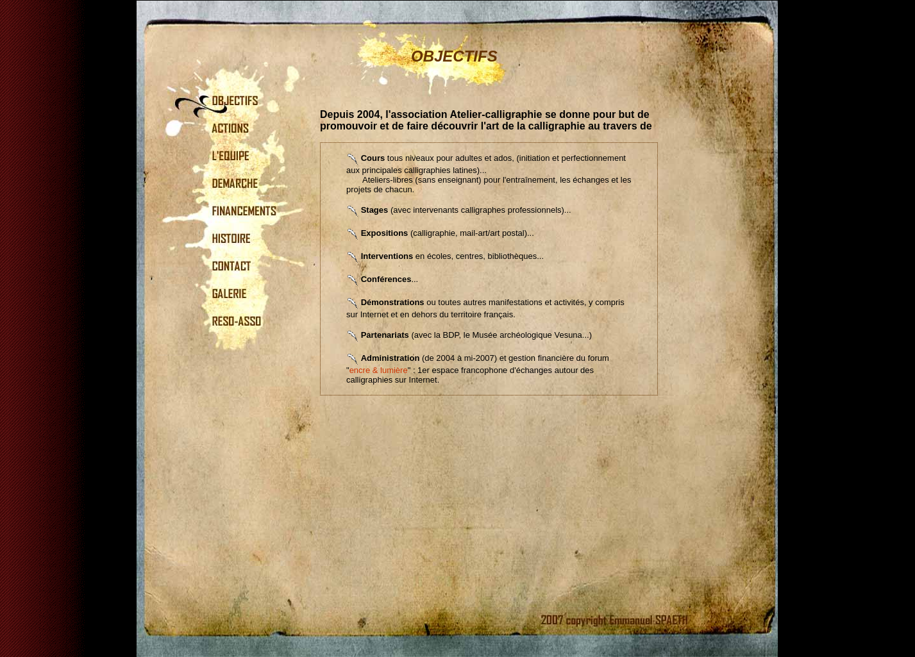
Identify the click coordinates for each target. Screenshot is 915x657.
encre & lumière (378, 370)
